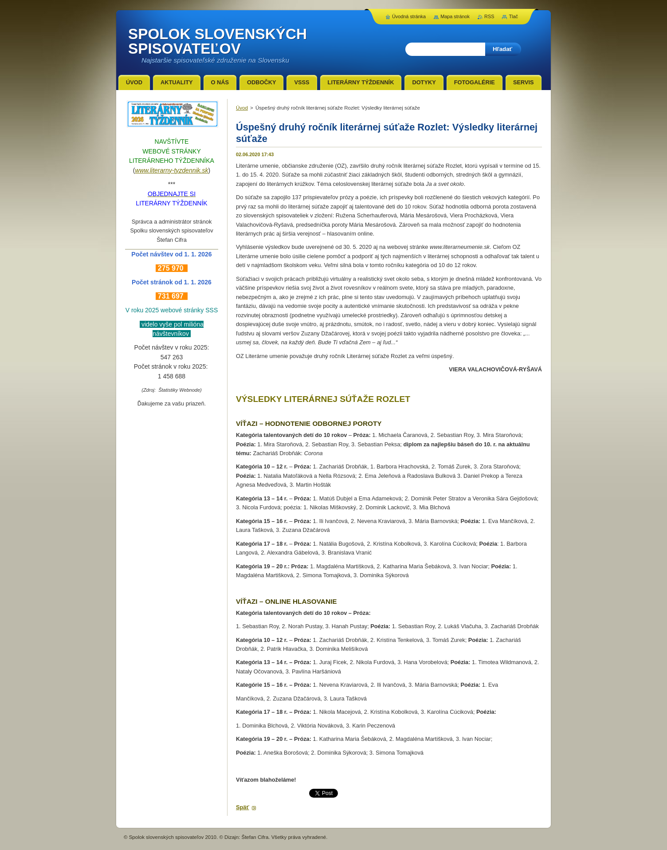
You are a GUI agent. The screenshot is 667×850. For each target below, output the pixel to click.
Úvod (242, 107)
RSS (489, 16)
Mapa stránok (455, 16)
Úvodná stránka (409, 16)
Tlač (513, 16)
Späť (242, 807)
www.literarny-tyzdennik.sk (171, 170)
